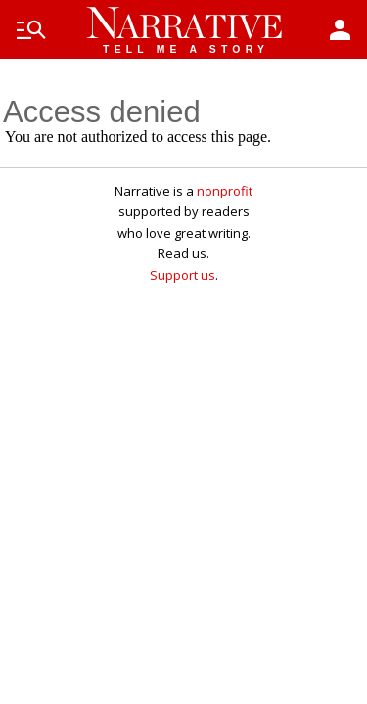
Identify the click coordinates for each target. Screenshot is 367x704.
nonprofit (224, 190)
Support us (182, 275)
